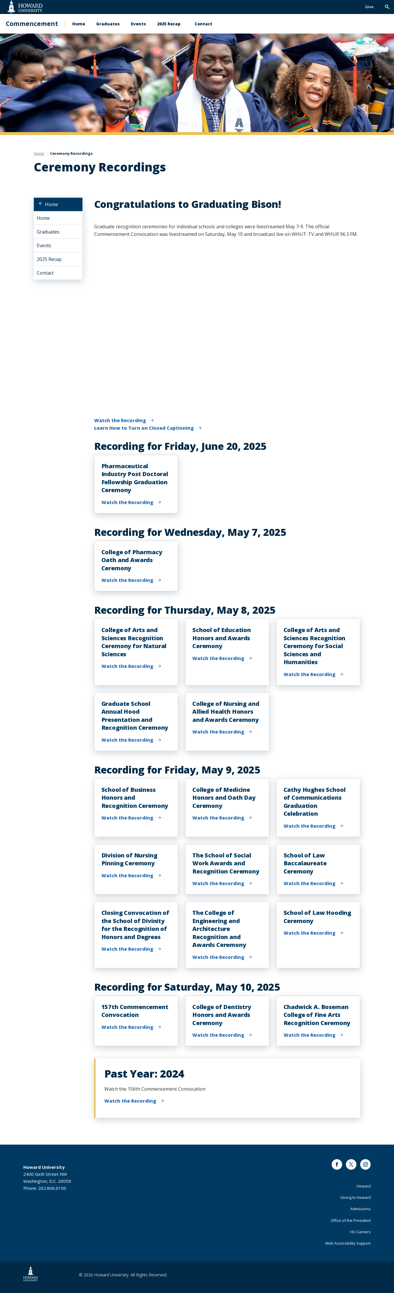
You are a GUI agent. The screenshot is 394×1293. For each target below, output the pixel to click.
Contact (203, 24)
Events (138, 24)
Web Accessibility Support (348, 1243)
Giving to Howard (355, 1197)
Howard (364, 1186)
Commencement (32, 23)
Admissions (360, 1208)
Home (78, 24)
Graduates (108, 24)
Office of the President (351, 1220)
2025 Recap (168, 24)
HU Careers (360, 1231)
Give (369, 6)
